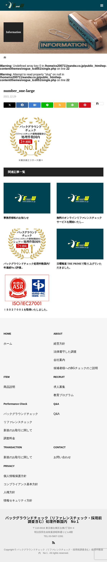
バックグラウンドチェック (21, 413)
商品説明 (9, 386)
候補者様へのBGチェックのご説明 (76, 368)
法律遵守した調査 (65, 351)
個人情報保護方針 (15, 476)
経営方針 (59, 343)
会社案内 (59, 359)
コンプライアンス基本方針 (21, 484)
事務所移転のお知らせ (16, 218)
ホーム (8, 343)
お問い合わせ (62, 457)
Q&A (57, 413)
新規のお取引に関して (18, 430)
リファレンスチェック (18, 422)
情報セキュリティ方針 (18, 500)
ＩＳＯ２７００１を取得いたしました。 (26, 309)
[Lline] (47, 105)
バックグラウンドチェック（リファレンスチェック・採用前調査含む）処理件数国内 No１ (53, 519)
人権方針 (9, 492)
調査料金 (9, 438)
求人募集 (59, 386)
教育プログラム (64, 395)
